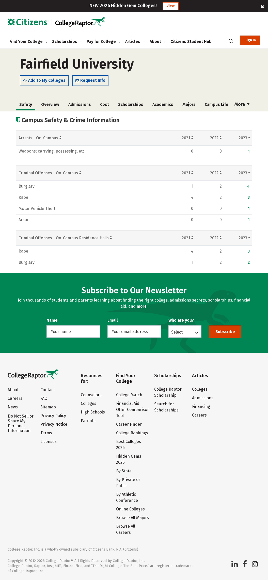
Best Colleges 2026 (128, 444)
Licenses (48, 441)
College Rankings (132, 432)
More (242, 104)
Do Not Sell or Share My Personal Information (21, 423)
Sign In (250, 40)
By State (124, 471)
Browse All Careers (125, 529)
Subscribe (225, 331)
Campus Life (216, 104)
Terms (46, 432)
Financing (201, 406)
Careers (15, 398)
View (171, 6)
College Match (129, 394)
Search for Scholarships (166, 407)
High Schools (93, 412)
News (13, 407)
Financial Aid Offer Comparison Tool (133, 409)
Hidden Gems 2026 (128, 459)
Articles (135, 41)
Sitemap (48, 407)
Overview (50, 104)
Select (177, 332)
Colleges (88, 403)
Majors (189, 104)
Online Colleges (130, 509)
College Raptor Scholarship (168, 392)
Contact (47, 389)
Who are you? (181, 320)
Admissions (79, 104)
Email (112, 320)
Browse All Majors (132, 517)
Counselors (91, 394)
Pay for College (103, 41)
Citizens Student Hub (191, 41)
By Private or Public (128, 482)
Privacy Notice (53, 424)
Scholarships (67, 41)
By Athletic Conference (127, 497)
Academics (162, 104)
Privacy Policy (53, 415)
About (158, 41)
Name (52, 320)
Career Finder (129, 424)
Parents (88, 420)
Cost (104, 104)
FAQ (43, 398)
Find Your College (28, 41)
